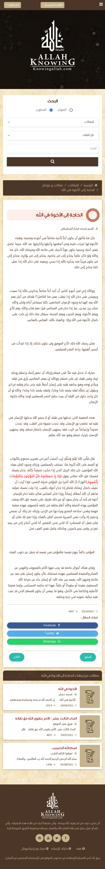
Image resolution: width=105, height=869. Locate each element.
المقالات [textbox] (89, 122)
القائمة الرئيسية (52, 4)
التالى (17, 657)
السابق (87, 657)
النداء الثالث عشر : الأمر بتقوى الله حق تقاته (46, 718)
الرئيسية (91, 185)
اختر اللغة (12, 4)
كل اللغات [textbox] (88, 135)
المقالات (73, 185)
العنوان (62, 110)
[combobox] (52, 122)
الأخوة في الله (67, 689)
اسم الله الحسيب (64, 748)
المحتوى (41, 110)
